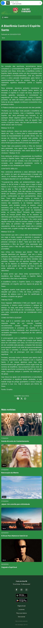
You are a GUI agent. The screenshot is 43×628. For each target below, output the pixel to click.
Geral (3, 38)
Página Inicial (21, 606)
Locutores (21, 609)
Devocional (21, 616)
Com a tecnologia (21, 624)
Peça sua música (21, 613)
